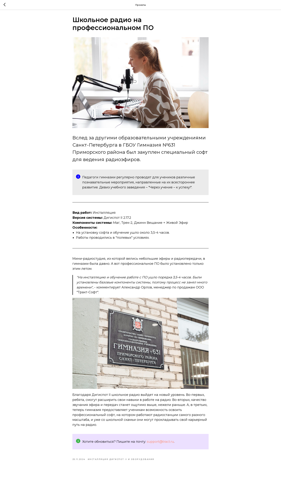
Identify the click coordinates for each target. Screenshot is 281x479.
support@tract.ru (160, 443)
